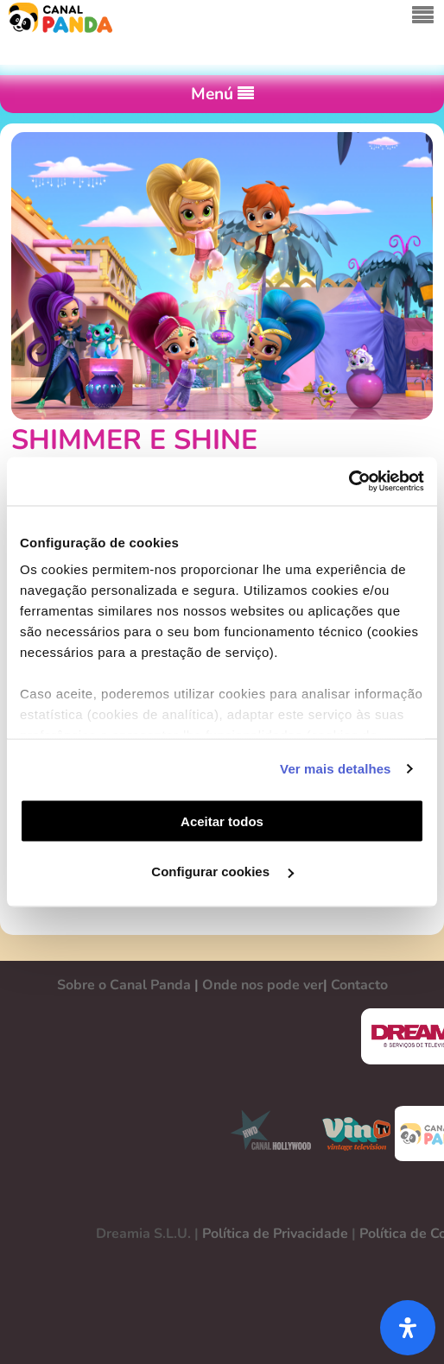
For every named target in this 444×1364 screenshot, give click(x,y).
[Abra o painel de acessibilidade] (407, 1327)
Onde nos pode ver (262, 985)
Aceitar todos (222, 820)
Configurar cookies (222, 871)
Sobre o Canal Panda (124, 985)
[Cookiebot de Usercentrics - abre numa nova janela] (348, 481)
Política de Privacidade (275, 1233)
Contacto (359, 985)
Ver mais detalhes (335, 768)
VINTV (356, 1133)
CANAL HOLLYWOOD (264, 1133)
